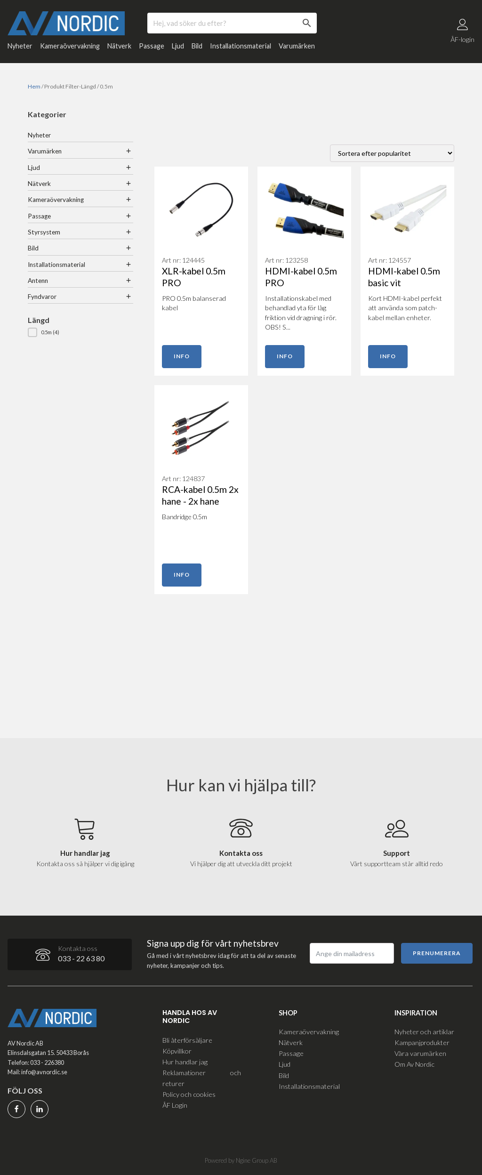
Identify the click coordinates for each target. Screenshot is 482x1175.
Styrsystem (44, 232)
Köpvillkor (177, 1050)
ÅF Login (174, 1105)
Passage (151, 47)
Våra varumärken (420, 1053)
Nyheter (20, 47)
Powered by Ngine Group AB (241, 1160)
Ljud (178, 47)
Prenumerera (437, 952)
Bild (197, 47)
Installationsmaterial (240, 47)
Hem (34, 87)
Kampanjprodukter (422, 1042)
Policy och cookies (189, 1094)
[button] (80, 333)
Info (182, 357)
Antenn (38, 281)
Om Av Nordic (414, 1064)
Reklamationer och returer (201, 1077)
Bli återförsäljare (187, 1040)
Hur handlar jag (185, 1061)
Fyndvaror (42, 297)
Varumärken (297, 47)
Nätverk (119, 47)
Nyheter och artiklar (424, 1031)
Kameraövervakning (70, 47)
